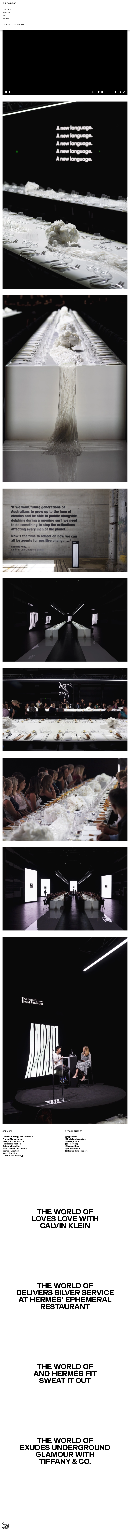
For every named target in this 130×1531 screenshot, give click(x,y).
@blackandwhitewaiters (76, 1151)
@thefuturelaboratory (75, 1139)
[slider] (49, 92)
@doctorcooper (72, 1144)
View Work (7, 9)
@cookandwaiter (73, 1148)
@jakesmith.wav (72, 1146)
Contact (6, 18)
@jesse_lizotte (72, 1141)
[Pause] (6, 92)
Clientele (6, 12)
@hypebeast (71, 1136)
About (5, 15)
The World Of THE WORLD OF (13, 24)
